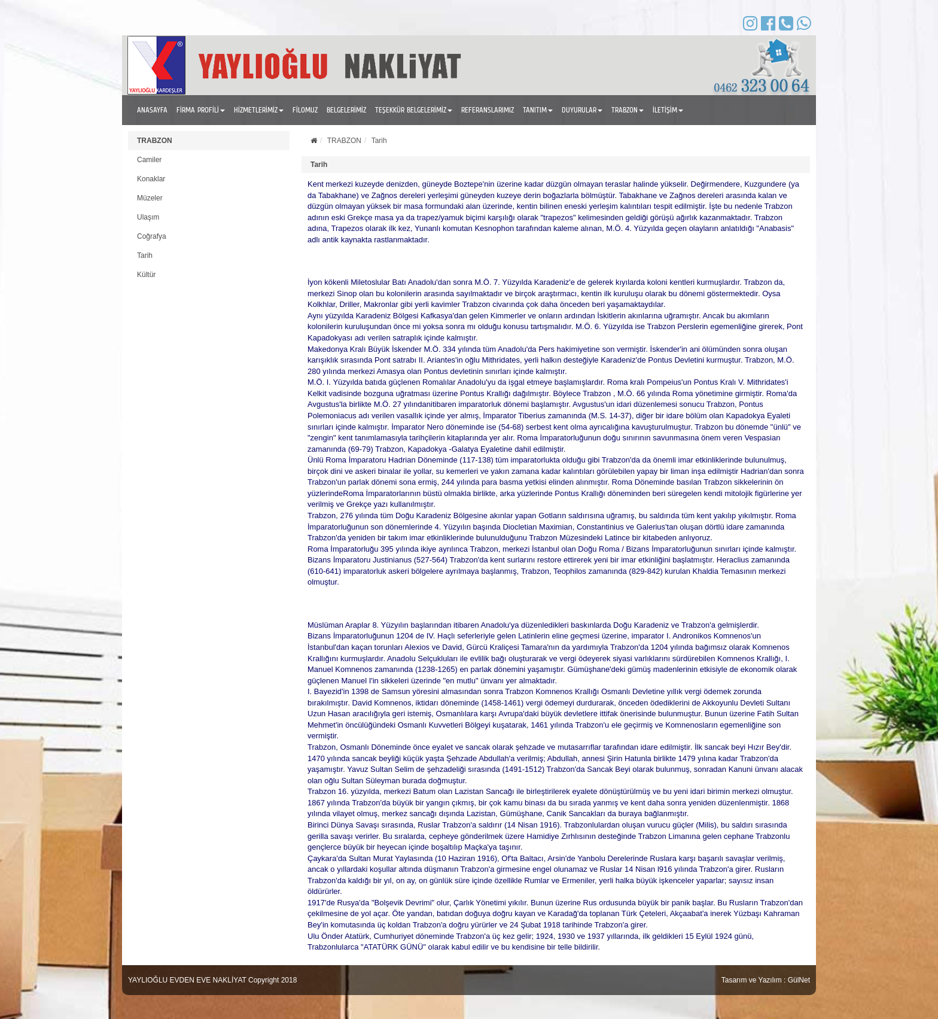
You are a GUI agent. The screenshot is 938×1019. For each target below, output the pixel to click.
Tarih (145, 255)
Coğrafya (151, 236)
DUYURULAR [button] (582, 109)
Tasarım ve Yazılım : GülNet (765, 980)
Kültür (146, 274)
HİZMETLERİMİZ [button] (259, 109)
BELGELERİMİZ (346, 109)
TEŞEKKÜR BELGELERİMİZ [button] (413, 109)
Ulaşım (148, 217)
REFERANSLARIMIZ (487, 109)
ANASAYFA (152, 109)
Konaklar (151, 179)
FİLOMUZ (305, 109)
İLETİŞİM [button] (668, 109)
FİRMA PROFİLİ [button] (200, 109)
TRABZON (154, 140)
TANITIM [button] (538, 109)
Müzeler (150, 198)
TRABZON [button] (627, 109)
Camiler (149, 160)
